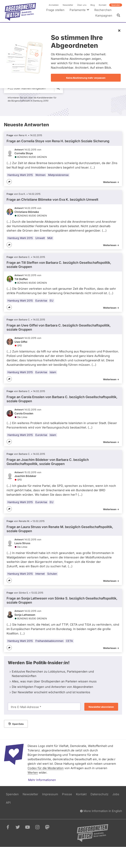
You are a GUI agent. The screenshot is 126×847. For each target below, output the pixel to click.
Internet (40, 573)
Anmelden (54, 5)
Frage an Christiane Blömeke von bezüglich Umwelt (52, 200)
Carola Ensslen (23, 413)
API (8, 802)
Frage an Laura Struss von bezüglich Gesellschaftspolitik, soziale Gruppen (60, 529)
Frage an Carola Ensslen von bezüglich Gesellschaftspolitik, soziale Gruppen (62, 399)
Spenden (115, 5)
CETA (69, 640)
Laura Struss (22, 543)
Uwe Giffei (20, 341)
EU (51, 300)
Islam (53, 372)
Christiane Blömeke (26, 212)
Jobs (115, 794)
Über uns (81, 5)
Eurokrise (41, 300)
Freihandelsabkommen (49, 640)
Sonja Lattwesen (24, 614)
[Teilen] (9, 181)
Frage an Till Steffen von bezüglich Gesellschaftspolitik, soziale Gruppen (59, 265)
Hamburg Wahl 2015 (20, 174)
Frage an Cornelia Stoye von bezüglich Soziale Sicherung (58, 141)
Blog (92, 5)
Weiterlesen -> (111, 182)
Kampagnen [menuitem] (103, 15)
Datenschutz (99, 794)
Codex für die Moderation (46, 768)
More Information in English (101, 811)
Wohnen (40, 174)
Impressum (50, 794)
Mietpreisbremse (58, 174)
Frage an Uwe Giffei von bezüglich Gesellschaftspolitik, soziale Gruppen (59, 327)
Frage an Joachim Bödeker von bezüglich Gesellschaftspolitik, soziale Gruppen (48, 462)
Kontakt (102, 5)
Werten (33, 772)
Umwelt (40, 237)
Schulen (52, 573)
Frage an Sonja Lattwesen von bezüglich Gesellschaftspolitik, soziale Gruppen (62, 600)
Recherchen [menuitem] (103, 10)
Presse (67, 794)
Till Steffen (21, 279)
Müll (49, 237)
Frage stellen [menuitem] (55, 10)
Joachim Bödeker (25, 476)
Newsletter (68, 5)
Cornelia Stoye (23, 153)
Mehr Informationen (42, 780)
